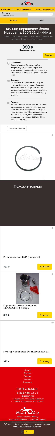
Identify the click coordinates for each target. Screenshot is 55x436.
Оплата (27, 370)
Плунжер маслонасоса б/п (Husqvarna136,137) (26, 352)
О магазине (27, 382)
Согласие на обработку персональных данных (27, 419)
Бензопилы (15, 37)
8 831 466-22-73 (24, 9)
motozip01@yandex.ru (45, 9)
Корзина (5, 13)
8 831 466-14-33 (27, 389)
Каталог (13, 20)
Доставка (27, 373)
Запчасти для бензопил (30, 37)
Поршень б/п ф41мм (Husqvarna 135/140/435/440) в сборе (19, 306)
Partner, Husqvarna (37, 39)
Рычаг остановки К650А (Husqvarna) (21, 257)
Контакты (27, 379)
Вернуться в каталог (17, 129)
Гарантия (27, 376)
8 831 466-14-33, (8, 9)
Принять (29, 432)
